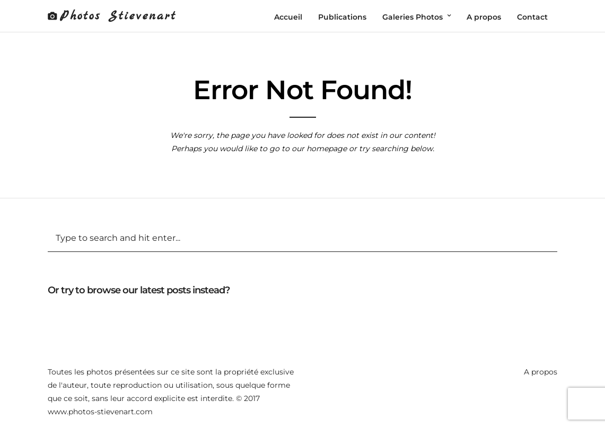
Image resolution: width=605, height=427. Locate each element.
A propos (540, 372)
